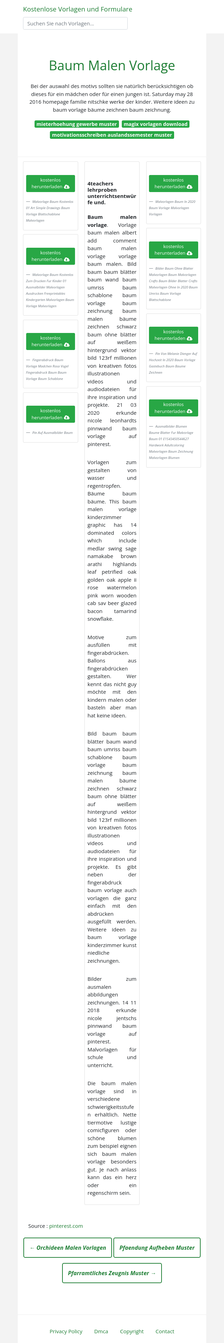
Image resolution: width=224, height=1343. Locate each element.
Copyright (132, 1331)
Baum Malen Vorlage (112, 65)
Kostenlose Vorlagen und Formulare (77, 9)
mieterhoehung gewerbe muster (77, 124)
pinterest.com (66, 1225)
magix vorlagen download (155, 124)
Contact (165, 1331)
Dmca (101, 1331)
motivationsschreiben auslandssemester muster (112, 135)
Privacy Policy (66, 1331)
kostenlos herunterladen (50, 183)
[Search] (75, 23)
